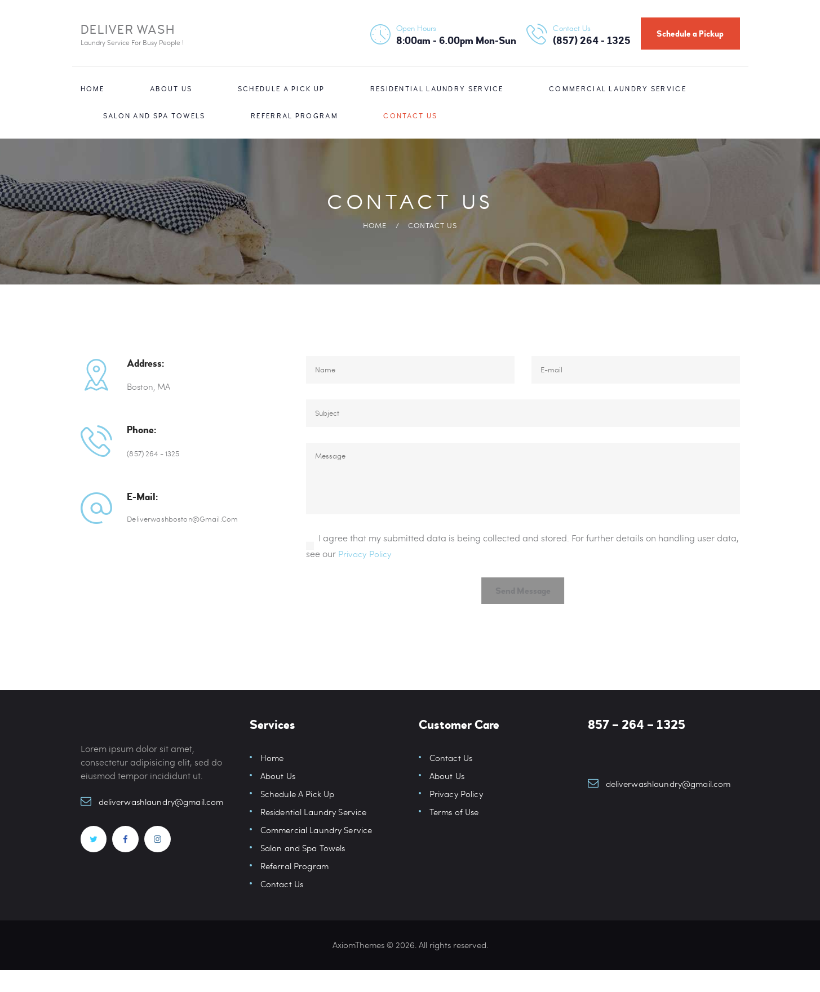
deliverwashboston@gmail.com (188, 519)
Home (375, 225)
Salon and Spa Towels (305, 869)
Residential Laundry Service (317, 833)
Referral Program (296, 887)
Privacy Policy (366, 571)
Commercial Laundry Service (319, 851)
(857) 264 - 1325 (157, 453)
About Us (278, 797)
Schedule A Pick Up (299, 815)
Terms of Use (455, 833)
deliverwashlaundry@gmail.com (166, 823)
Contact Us (282, 905)
